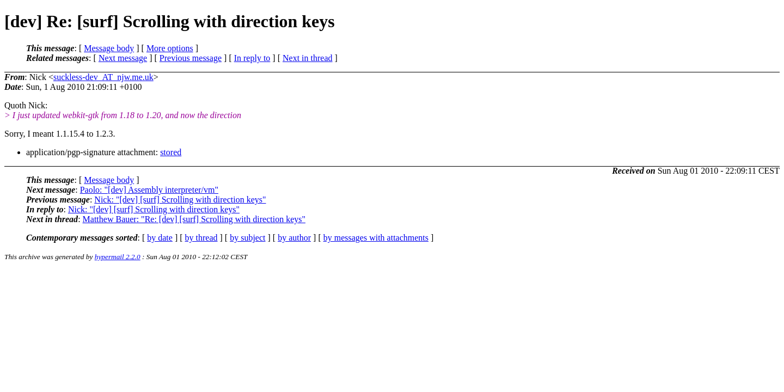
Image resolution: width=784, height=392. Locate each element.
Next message (123, 58)
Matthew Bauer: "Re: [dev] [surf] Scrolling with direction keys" (194, 219)
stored (170, 152)
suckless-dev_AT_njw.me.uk (103, 77)
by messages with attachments (375, 237)
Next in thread (308, 58)
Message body (109, 48)
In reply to (252, 58)
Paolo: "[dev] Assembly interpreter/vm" (149, 189)
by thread (201, 237)
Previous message (191, 58)
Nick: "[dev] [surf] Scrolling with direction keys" (180, 199)
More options (169, 48)
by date (160, 237)
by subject (247, 237)
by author (294, 237)
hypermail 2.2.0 (117, 257)
